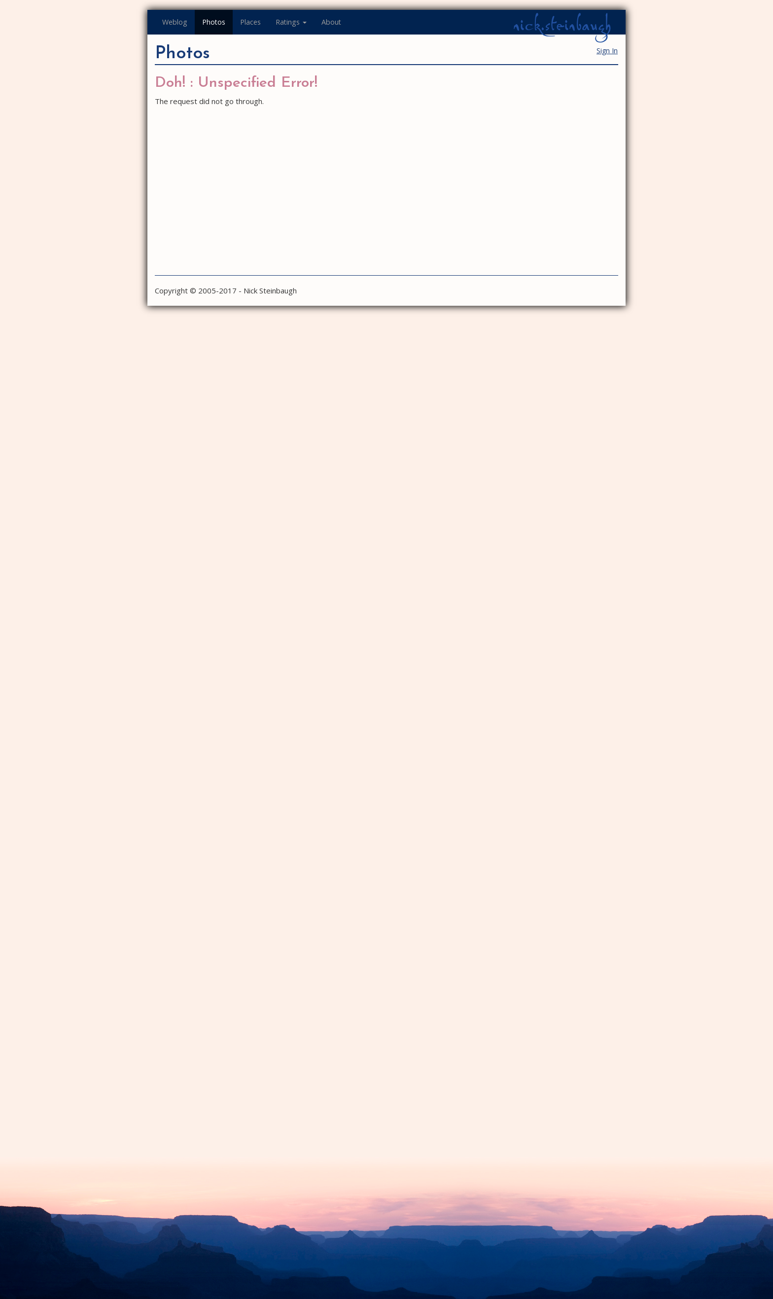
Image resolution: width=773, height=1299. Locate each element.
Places (250, 22)
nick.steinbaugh (562, 25)
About (331, 22)
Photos (213, 22)
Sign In (607, 50)
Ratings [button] (291, 22)
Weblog (174, 22)
